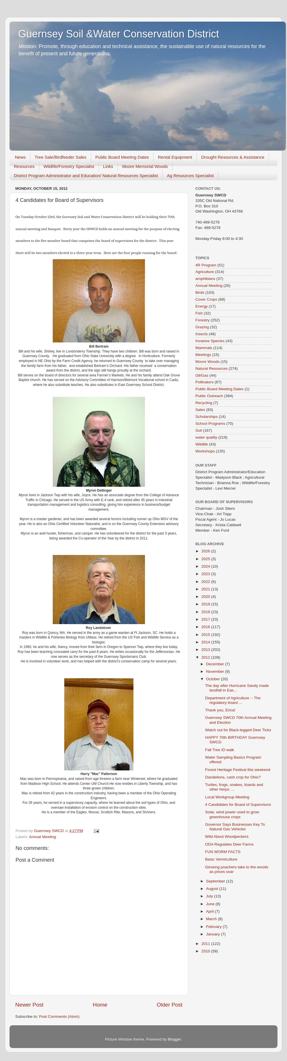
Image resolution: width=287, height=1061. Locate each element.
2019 (206, 604)
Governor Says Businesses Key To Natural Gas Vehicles (235, 826)
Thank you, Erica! (220, 710)
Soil (198, 430)
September (216, 881)
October (213, 679)
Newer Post (29, 1005)
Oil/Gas (201, 375)
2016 (206, 627)
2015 (206, 634)
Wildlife (201, 444)
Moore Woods (207, 361)
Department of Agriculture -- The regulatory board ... (233, 700)
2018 (206, 612)
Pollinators (204, 382)
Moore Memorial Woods (145, 166)
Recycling (203, 403)
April (210, 911)
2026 (206, 551)
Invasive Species (209, 341)
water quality (206, 437)
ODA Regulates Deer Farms (229, 844)
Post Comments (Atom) (59, 1016)
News (20, 157)
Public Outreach (209, 396)
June (211, 904)
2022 (206, 581)
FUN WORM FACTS (223, 852)
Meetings (203, 355)
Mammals (203, 348)
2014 (206, 642)
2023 (206, 574)
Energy (201, 306)
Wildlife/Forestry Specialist (69, 166)
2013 (206, 649)
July (210, 896)
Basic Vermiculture (221, 859)
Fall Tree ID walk (219, 750)
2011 (206, 943)
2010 (206, 951)
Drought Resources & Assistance (232, 157)
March (212, 919)
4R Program (205, 265)
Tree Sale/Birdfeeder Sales (60, 157)
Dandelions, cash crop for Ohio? (233, 777)
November (215, 671)
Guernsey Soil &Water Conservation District (118, 34)
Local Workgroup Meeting (227, 797)
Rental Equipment (175, 157)
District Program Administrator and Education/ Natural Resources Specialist (86, 175)
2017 (206, 619)
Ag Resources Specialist (190, 175)
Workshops (205, 451)
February (214, 926)
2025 (206, 559)
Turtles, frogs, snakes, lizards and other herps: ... (234, 787)
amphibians (205, 278)
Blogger (174, 1039)
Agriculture (204, 272)
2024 (206, 566)
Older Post (169, 1005)
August (212, 888)
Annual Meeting (42, 837)
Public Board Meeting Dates (122, 157)
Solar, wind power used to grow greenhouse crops (232, 814)
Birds (199, 292)
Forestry (202, 320)
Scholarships (206, 416)
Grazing (202, 327)
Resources (24, 166)
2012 (206, 657)
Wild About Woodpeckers (227, 836)
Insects (201, 334)
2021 (206, 589)
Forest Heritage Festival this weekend (237, 770)
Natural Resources (211, 368)
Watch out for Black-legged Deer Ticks (238, 730)
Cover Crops (206, 299)
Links (108, 166)
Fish (199, 313)
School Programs (210, 423)
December (215, 664)
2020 (206, 596)
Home (100, 1005)
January (213, 934)
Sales (200, 410)
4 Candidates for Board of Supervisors (238, 804)
